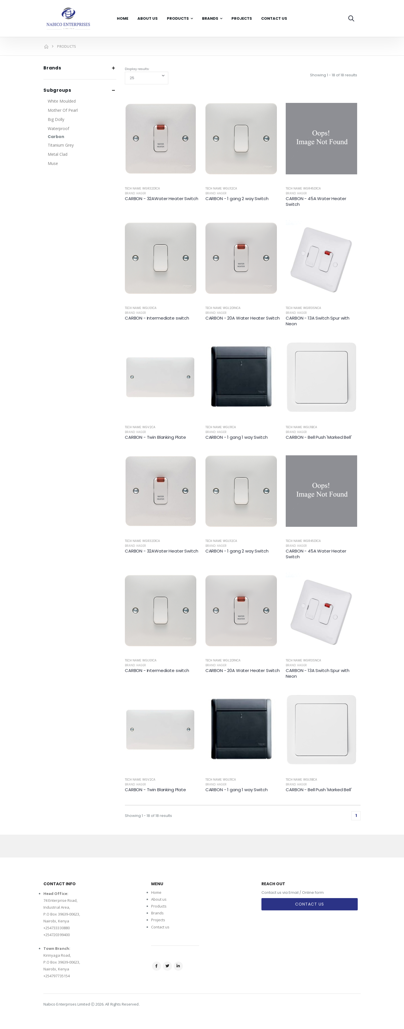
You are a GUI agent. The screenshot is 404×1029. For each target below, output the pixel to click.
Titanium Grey (61, 145)
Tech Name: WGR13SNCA (303, 308)
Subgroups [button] (57, 90)
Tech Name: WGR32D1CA (142, 188)
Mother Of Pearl (63, 110)
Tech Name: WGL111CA (220, 427)
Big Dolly (56, 119)
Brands (210, 18)
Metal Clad (57, 154)
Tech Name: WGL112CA (221, 188)
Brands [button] (52, 68)
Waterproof (58, 128)
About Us (147, 18)
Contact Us (274, 18)
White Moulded (62, 101)
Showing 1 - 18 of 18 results (333, 75)
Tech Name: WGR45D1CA (303, 188)
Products (178, 18)
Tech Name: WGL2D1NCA (223, 308)
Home (122, 18)
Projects (241, 18)
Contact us (160, 927)
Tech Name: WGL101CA (141, 308)
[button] (351, 18)
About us (159, 899)
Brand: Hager (135, 193)
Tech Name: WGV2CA (140, 427)
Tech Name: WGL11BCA (301, 427)
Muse (53, 163)
